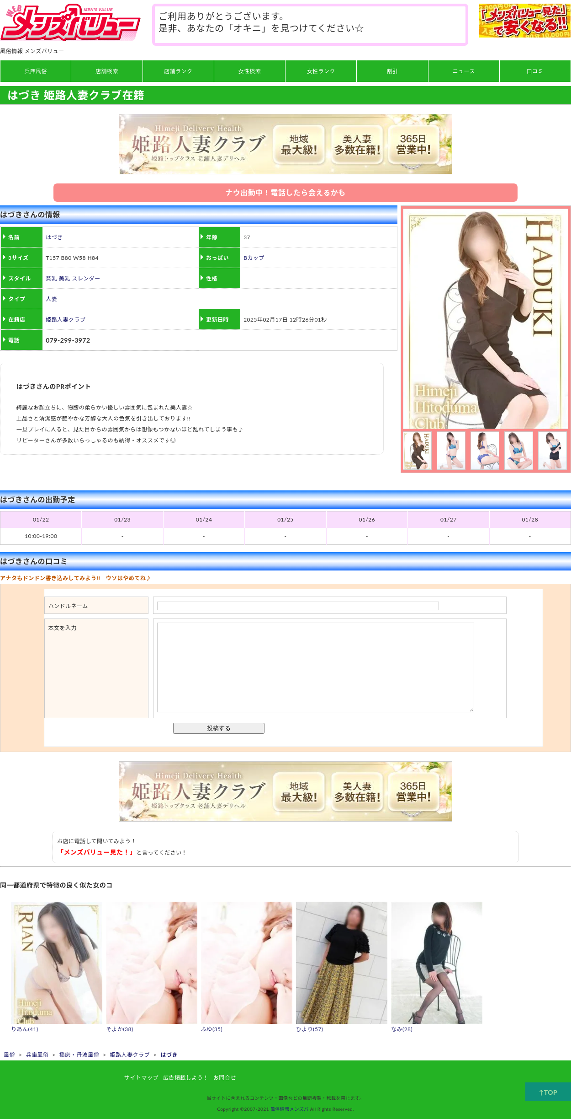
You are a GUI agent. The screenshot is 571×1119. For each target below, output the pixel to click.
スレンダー (86, 278)
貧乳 (51, 278)
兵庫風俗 (37, 1054)
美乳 (64, 278)
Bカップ (253, 257)
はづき (54, 237)
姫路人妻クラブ (65, 319)
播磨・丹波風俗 (79, 1054)
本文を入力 (62, 627)
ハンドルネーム (68, 606)
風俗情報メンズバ (289, 1109)
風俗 (9, 1054)
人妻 (51, 299)
